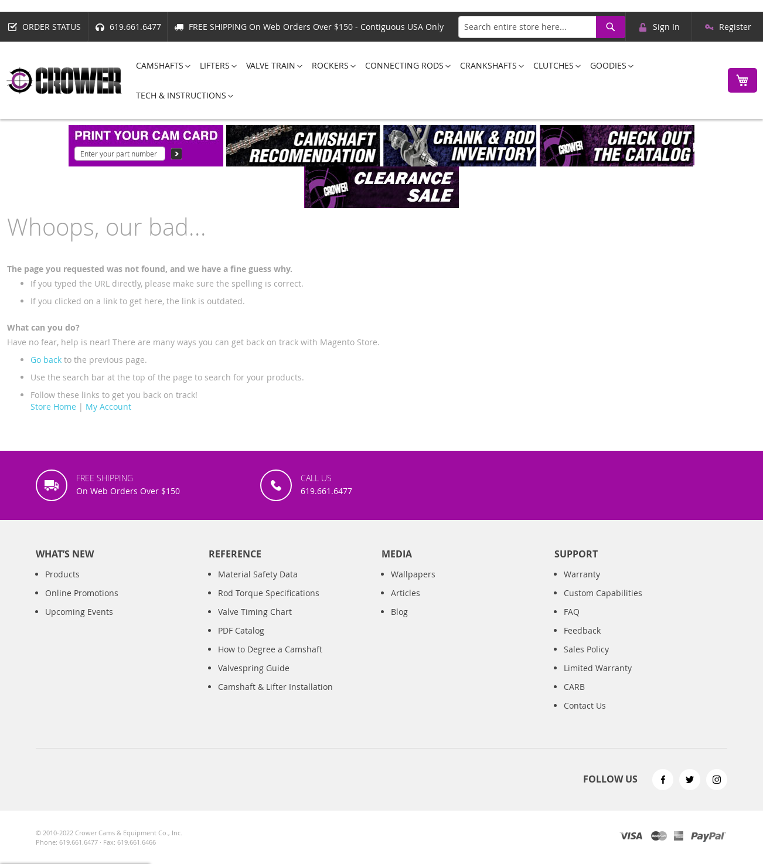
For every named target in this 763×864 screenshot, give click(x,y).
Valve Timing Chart (255, 611)
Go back (46, 359)
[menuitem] (159, 65)
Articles (405, 592)
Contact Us (585, 705)
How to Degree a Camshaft (270, 649)
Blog (399, 611)
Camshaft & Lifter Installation (275, 686)
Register (735, 26)
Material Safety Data (258, 574)
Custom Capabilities (603, 592)
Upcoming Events (79, 611)
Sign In (666, 26)
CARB (574, 686)
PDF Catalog (241, 630)
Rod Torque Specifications (268, 592)
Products (62, 574)
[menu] (421, 80)
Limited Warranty (598, 667)
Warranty (582, 574)
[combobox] (541, 27)
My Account (108, 406)
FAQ (572, 611)
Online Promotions (81, 592)
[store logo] (64, 80)
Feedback (582, 630)
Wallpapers (413, 574)
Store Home (53, 406)
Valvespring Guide (253, 667)
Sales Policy (586, 649)
